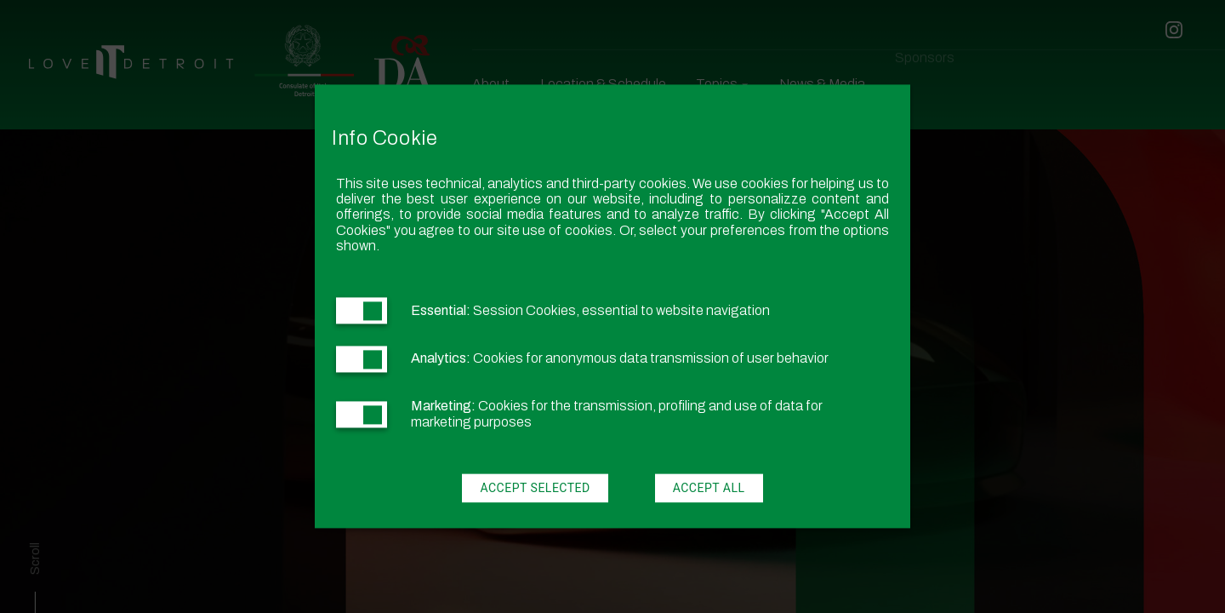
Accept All (709, 488)
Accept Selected (534, 488)
